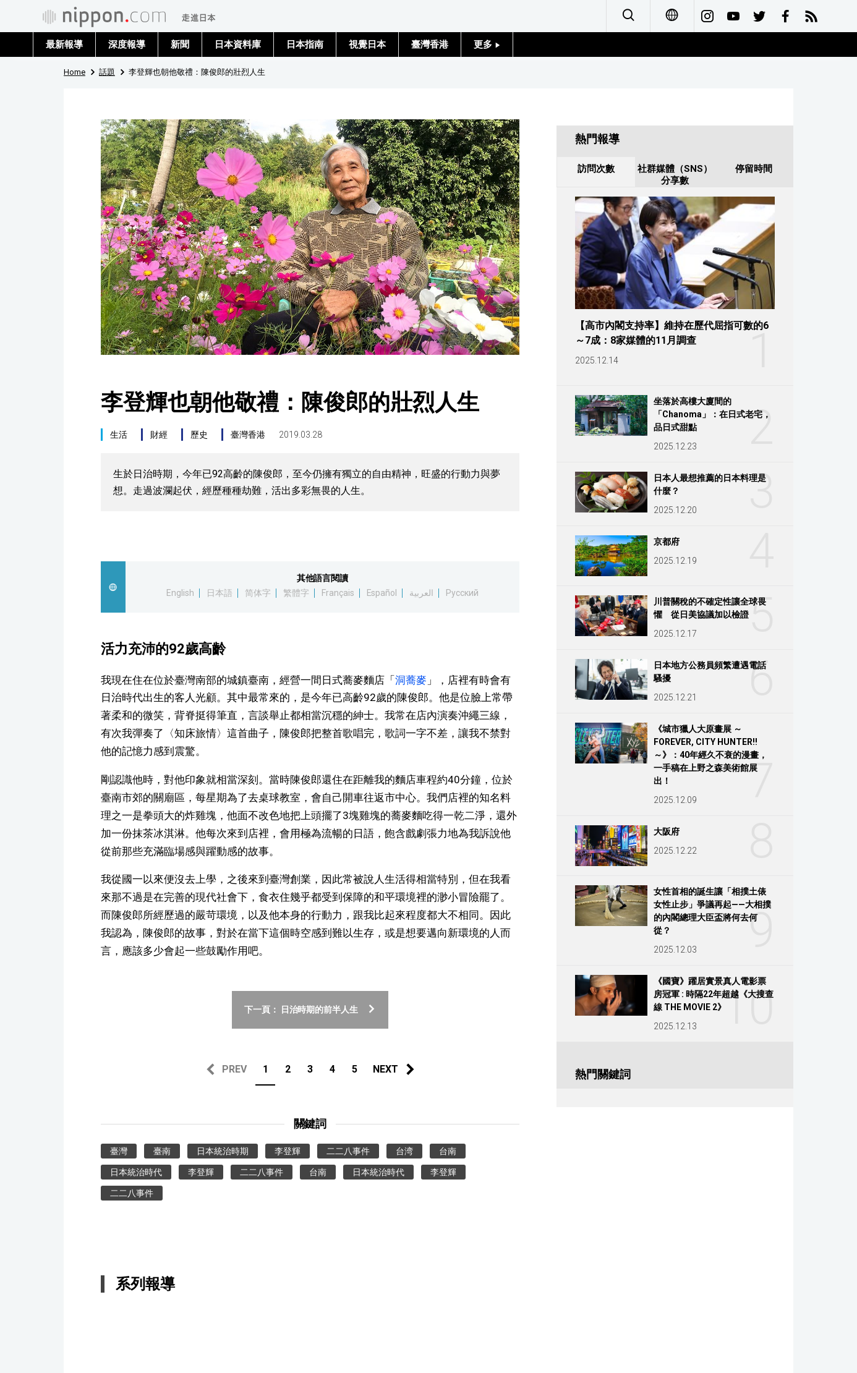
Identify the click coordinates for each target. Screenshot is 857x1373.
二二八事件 (348, 1151)
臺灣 (118, 1151)
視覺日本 (367, 44)
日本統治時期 (223, 1151)
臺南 (162, 1151)
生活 (118, 435)
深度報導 (126, 44)
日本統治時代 (136, 1172)
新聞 (180, 44)
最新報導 (64, 44)
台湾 (404, 1151)
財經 (159, 435)
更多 (487, 44)
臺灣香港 (429, 44)
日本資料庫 (238, 44)
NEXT (385, 1069)
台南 (447, 1151)
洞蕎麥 (411, 680)
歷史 (199, 435)
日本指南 (304, 44)
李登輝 (288, 1151)
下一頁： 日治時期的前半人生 (310, 1009)
